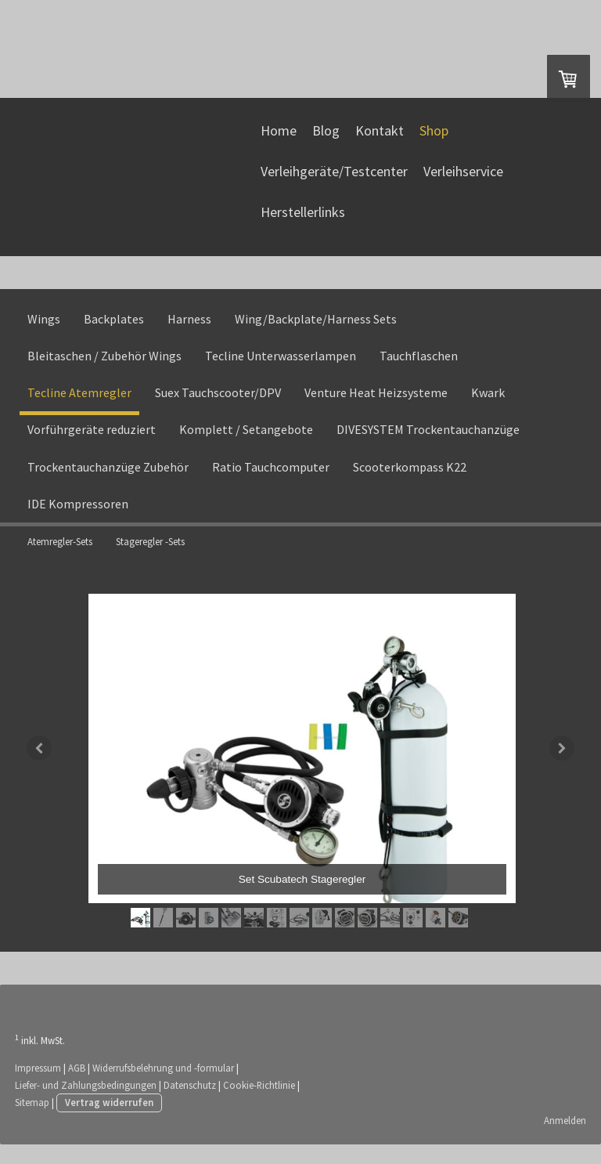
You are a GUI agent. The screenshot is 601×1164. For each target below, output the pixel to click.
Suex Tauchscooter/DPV (218, 406)
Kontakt (377, 140)
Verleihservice (461, 181)
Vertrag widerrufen (110, 1121)
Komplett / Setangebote (246, 443)
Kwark (488, 406)
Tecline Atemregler (79, 406)
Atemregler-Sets (59, 555)
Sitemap (33, 1121)
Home (276, 140)
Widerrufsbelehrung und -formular (164, 1086)
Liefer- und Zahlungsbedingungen (86, 1103)
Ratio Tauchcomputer (270, 480)
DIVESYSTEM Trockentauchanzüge (428, 443)
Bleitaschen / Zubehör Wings (104, 369)
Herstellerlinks (300, 221)
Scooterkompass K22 (409, 480)
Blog (323, 140)
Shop (431, 140)
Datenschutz (190, 1103)
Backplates (114, 332)
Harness (189, 332)
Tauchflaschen (419, 369)
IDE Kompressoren (77, 517)
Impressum (39, 1086)
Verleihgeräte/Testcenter (331, 181)
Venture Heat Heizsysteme (376, 406)
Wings (43, 332)
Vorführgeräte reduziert (91, 443)
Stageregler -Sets (150, 555)
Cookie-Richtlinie (260, 1103)
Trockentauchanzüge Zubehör (108, 480)
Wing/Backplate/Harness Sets (316, 332)
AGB (77, 1086)
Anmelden (564, 1139)
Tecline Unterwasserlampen (280, 369)
